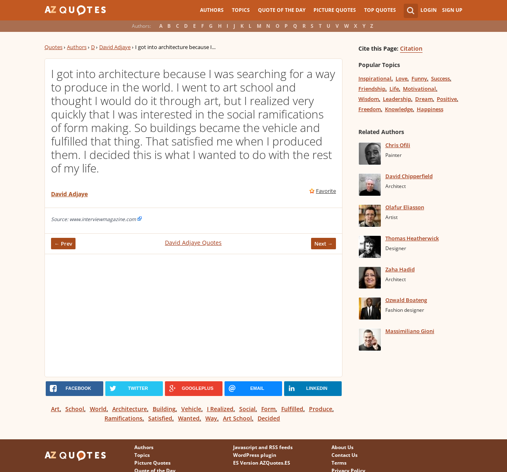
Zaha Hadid (400, 269)
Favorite (326, 191)
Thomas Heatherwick (412, 238)
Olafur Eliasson (404, 207)
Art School (237, 418)
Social (247, 409)
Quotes (53, 47)
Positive (447, 99)
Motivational (419, 88)
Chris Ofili (397, 145)
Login (428, 10)
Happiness (430, 109)
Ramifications (123, 418)
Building (164, 409)
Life (394, 88)
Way (211, 418)
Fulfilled (292, 409)
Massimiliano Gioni (409, 331)
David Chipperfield (409, 176)
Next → (323, 243)
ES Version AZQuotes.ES (261, 462)
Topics (241, 10)
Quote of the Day (281, 10)
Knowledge (399, 109)
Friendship (371, 88)
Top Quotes (380, 10)
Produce (320, 409)
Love (401, 78)
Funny (419, 78)
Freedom (369, 109)
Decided (269, 418)
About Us (342, 447)
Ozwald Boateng (406, 300)
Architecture (129, 409)
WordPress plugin (254, 455)
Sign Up (452, 10)
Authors (212, 10)
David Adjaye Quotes (193, 242)
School (74, 409)
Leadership (397, 99)
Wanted (189, 418)
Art (55, 409)
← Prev (63, 243)
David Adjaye (115, 47)
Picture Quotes (335, 10)
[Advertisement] (193, 315)
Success (440, 78)
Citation (411, 48)
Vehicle (191, 409)
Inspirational (374, 78)
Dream (424, 99)
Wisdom (368, 99)
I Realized (220, 409)
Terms (339, 462)
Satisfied (160, 418)
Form (268, 409)
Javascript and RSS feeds (263, 447)
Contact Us (344, 455)
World (98, 409)
